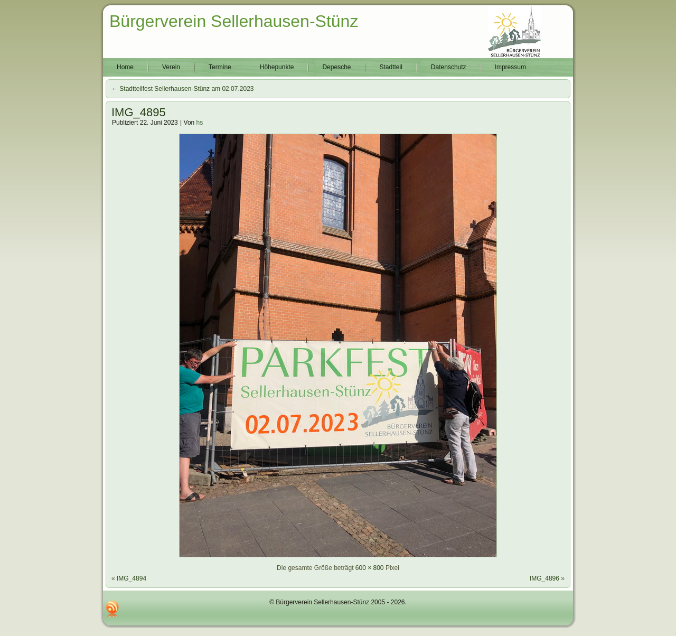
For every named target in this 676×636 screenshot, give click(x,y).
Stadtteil (391, 67)
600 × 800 (369, 568)
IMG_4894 (131, 578)
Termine (220, 67)
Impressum (510, 67)
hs (199, 122)
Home (125, 67)
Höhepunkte (277, 67)
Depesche (336, 67)
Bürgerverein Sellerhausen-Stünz (233, 21)
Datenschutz (448, 67)
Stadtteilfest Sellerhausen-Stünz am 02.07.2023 (182, 88)
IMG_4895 (138, 112)
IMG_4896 (544, 578)
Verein (171, 67)
